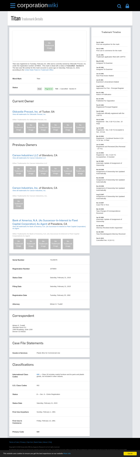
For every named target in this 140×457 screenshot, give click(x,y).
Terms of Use (14, 442)
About (45, 442)
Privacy (23, 442)
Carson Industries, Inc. (25, 187)
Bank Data (38, 442)
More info (67, 454)
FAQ (50, 442)
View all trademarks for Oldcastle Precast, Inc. (29, 114)
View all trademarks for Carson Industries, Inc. (29, 190)
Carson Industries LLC (25, 155)
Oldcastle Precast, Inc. (25, 111)
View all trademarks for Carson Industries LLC (29, 158)
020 (38, 374)
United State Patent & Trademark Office (39, 70)
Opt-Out (30, 442)
